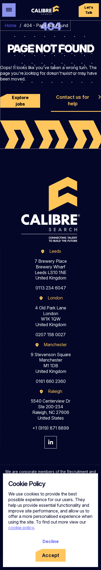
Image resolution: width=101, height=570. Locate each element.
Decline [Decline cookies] (51, 541)
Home (10, 25)
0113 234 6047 (51, 288)
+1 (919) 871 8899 (50, 428)
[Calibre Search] (45, 10)
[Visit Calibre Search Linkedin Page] (50, 442)
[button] (89, 10)
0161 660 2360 (51, 381)
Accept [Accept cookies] (50, 555)
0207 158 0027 (51, 334)
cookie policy (21, 527)
